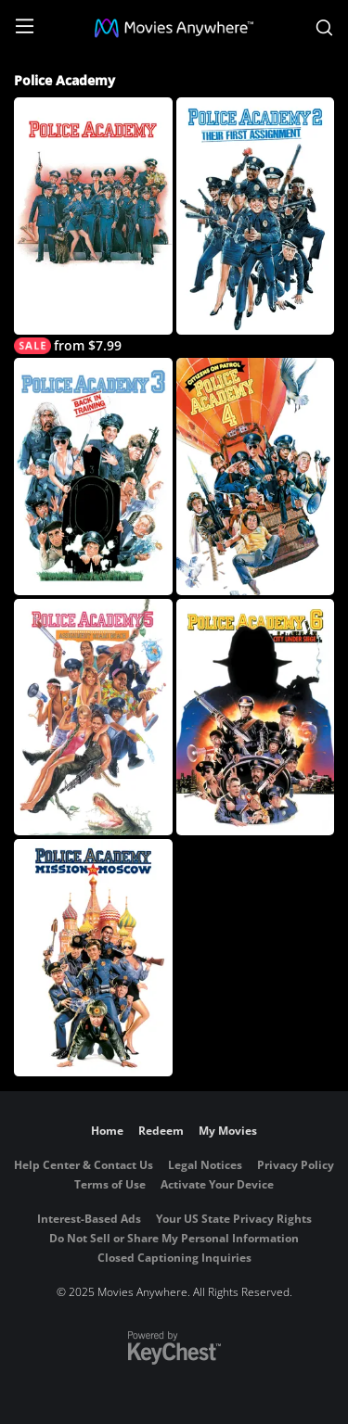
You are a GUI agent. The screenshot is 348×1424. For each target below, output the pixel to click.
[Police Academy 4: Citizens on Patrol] (255, 476)
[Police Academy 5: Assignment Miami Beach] (93, 717)
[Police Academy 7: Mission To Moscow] (93, 957)
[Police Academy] (93, 225)
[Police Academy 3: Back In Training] (93, 476)
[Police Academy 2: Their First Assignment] (255, 216)
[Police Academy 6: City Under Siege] (255, 717)
